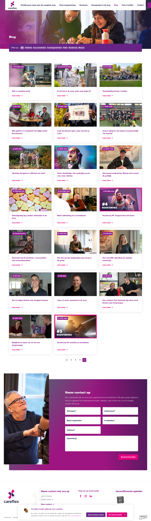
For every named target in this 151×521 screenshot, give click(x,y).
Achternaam (109, 411)
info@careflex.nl (47, 499)
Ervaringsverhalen (54, 48)
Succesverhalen (39, 48)
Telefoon (71, 430)
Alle (22, 48)
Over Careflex (127, 5)
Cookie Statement (75, 516)
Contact (140, 5)
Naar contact (46, 504)
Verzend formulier (128, 457)
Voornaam (71, 411)
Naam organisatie (74, 420)
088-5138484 (46, 496)
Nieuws (81, 48)
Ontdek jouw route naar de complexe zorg (38, 5)
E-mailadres (109, 420)
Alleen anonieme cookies (96, 515)
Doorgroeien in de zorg (100, 5)
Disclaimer (7, 517)
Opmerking (72, 438)
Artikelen (28, 48)
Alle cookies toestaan (115, 515)
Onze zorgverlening (67, 5)
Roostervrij (73, 48)
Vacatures (83, 5)
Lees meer (16, 96)
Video (65, 48)
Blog (116, 5)
